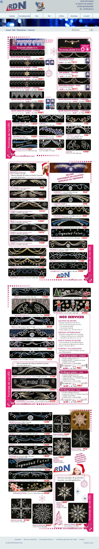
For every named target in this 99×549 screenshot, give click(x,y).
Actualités (18, 539)
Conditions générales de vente (66, 539)
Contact (81, 539)
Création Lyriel (88, 543)
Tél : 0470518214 (86, 9)
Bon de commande (30, 539)
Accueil (8, 30)
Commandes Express (46, 539)
